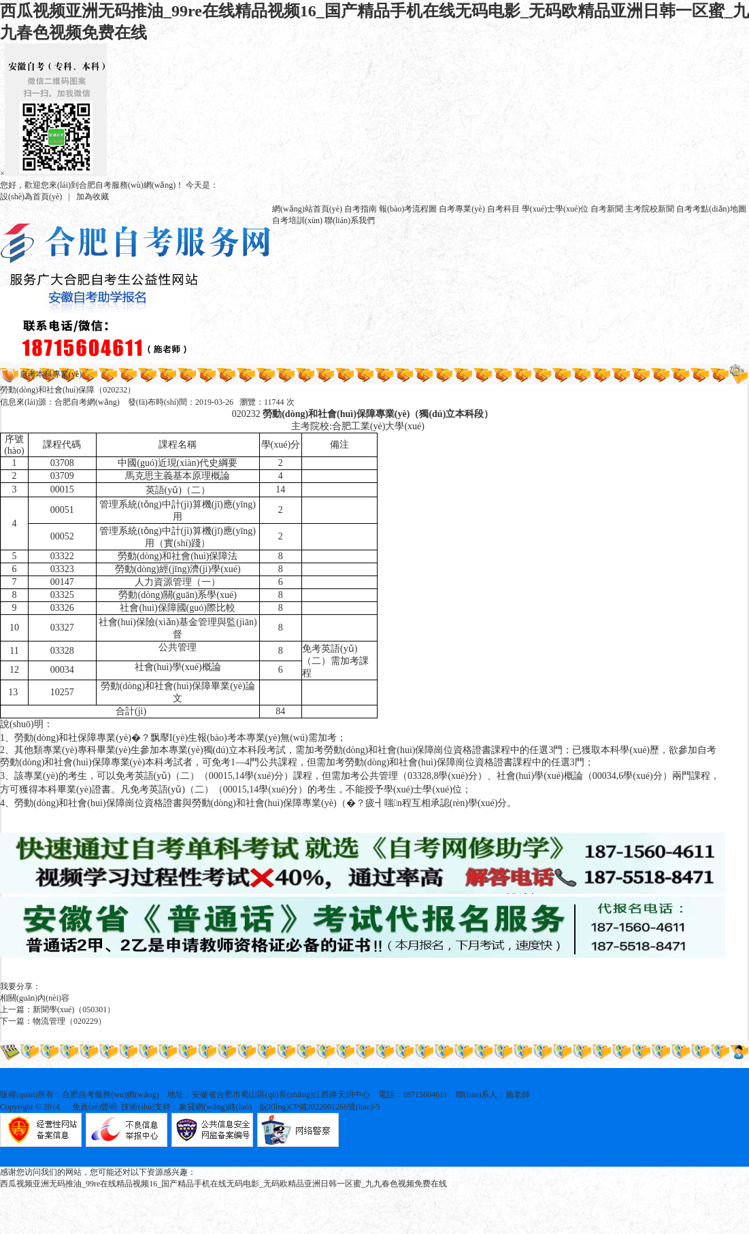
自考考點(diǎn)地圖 (711, 209)
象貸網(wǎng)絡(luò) (215, 1107)
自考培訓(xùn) (297, 220)
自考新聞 (606, 209)
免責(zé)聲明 (95, 1107)
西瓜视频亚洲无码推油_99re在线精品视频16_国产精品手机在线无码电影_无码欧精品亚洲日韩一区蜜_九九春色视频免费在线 (223, 1183)
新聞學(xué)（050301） (74, 1009)
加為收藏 (92, 196)
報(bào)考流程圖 (408, 209)
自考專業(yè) (461, 209)
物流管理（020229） (69, 1021)
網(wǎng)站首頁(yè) (307, 209)
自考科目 (503, 209)
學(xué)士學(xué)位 (555, 209)
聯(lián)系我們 (349, 220)
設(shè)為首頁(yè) (31, 196)
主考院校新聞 (649, 209)
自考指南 (360, 209)
